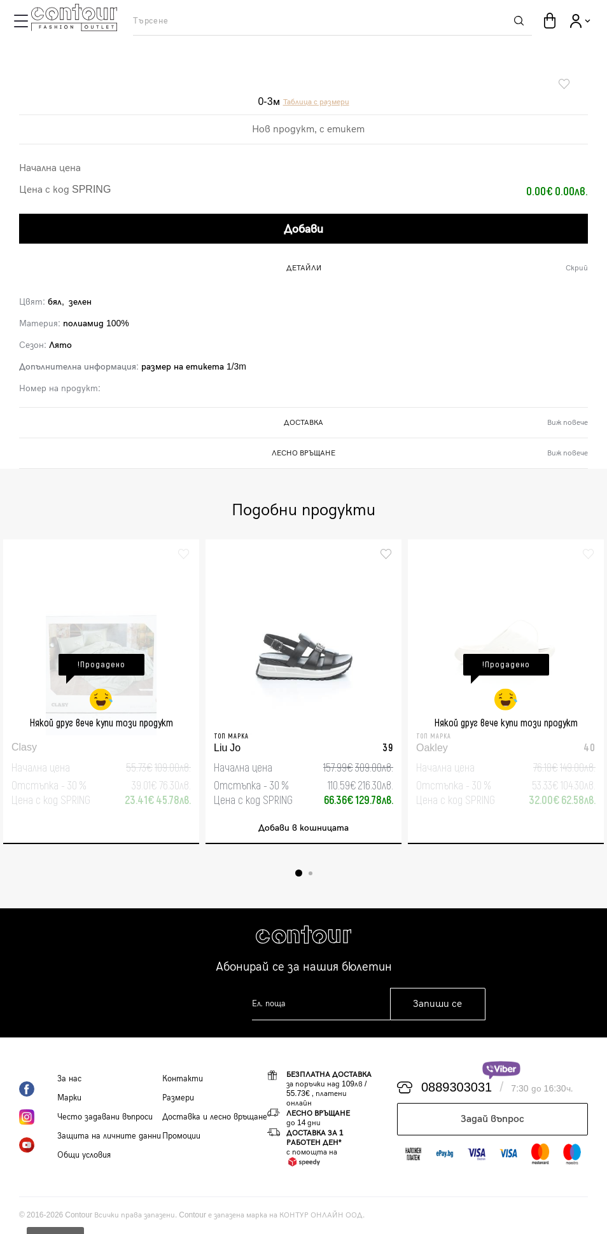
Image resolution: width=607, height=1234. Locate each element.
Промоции (181, 1136)
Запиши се (437, 1004)
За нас (69, 1079)
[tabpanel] (101, 691)
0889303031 (456, 1087)
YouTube (38, 1145)
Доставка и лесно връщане (214, 1117)
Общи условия (84, 1155)
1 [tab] (298, 873)
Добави (303, 229)
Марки (69, 1098)
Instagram (38, 1117)
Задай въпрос (492, 1119)
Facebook (38, 1089)
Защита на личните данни (109, 1136)
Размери (178, 1098)
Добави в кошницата (303, 827)
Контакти (182, 1079)
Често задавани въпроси (105, 1117)
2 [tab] (310, 873)
